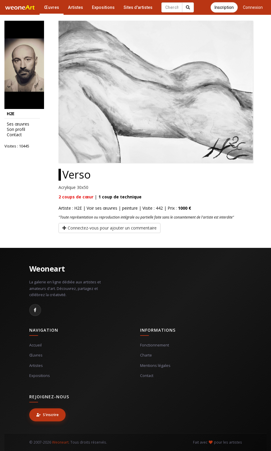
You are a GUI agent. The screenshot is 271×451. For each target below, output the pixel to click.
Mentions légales (155, 365)
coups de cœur (76, 197)
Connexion (253, 7)
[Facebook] (35, 310)
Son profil (16, 129)
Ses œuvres (18, 124)
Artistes (75, 7)
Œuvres (51, 7)
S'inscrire (47, 414)
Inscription (224, 7)
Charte (146, 355)
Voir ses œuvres (102, 208)
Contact (14, 134)
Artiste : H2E (70, 208)
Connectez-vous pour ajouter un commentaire (109, 228)
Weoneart (47, 269)
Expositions (103, 7)
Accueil (35, 345)
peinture (130, 208)
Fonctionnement (154, 345)
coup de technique (120, 197)
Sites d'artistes (138, 7)
